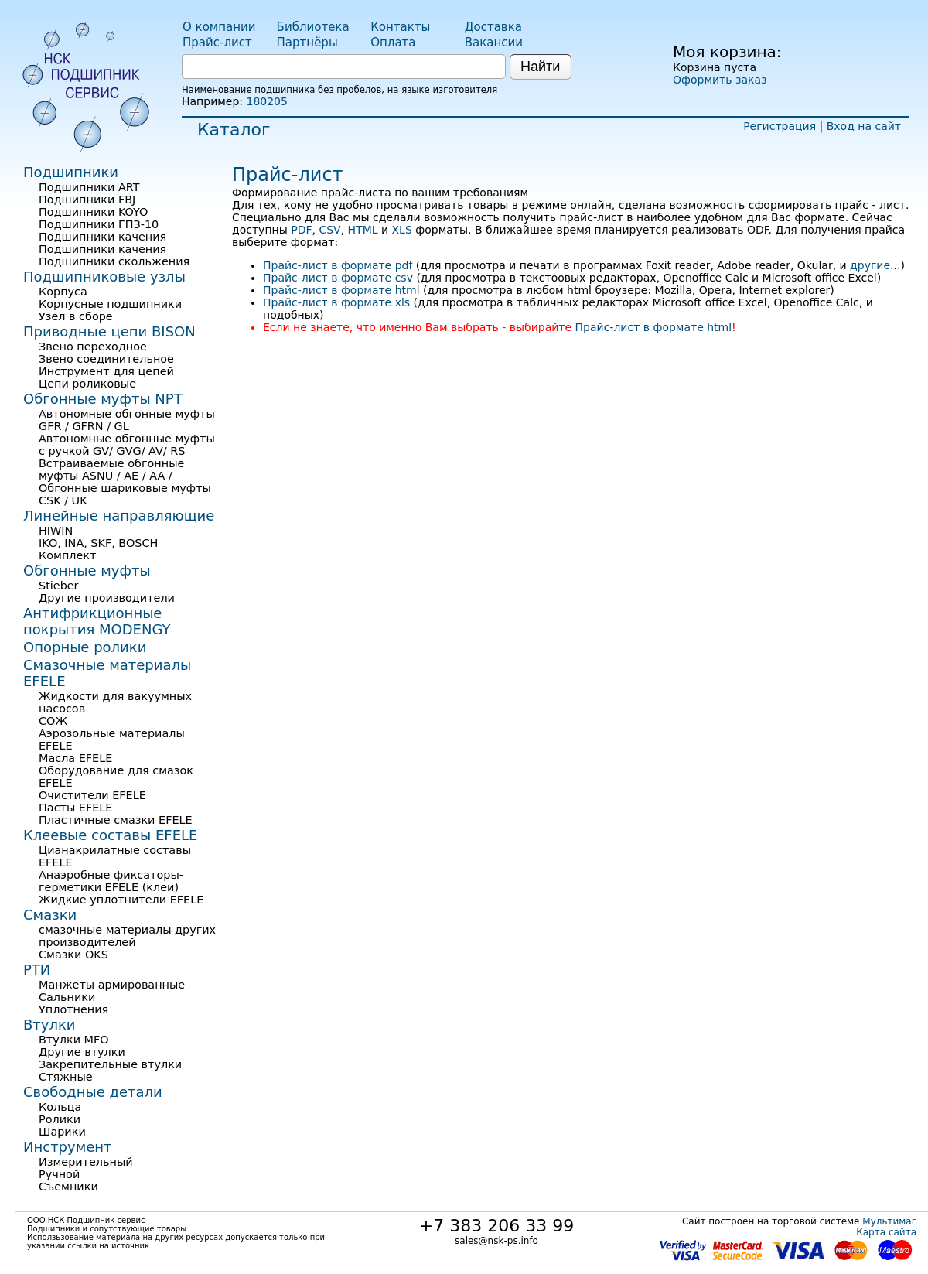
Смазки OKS (73, 954)
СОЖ (53, 721)
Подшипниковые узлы (104, 276)
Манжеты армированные (112, 985)
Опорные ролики (84, 647)
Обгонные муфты (87, 570)
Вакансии (494, 43)
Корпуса (63, 291)
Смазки (50, 915)
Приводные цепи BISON (109, 331)
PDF (301, 230)
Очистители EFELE (92, 795)
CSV (329, 230)
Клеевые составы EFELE (110, 835)
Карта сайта (886, 1232)
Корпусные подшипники (110, 304)
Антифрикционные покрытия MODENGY (96, 621)
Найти (540, 66)
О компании (219, 27)
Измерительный (86, 1162)
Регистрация (779, 126)
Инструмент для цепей (106, 371)
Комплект (67, 555)
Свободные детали (92, 1092)
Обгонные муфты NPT (103, 399)
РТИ (36, 969)
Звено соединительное (106, 359)
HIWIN (56, 530)
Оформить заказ (719, 79)
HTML (363, 230)
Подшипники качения (102, 237)
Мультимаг (889, 1221)
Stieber (59, 585)
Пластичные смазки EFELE (116, 820)
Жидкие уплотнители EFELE (121, 899)
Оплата (392, 43)
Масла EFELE (75, 758)
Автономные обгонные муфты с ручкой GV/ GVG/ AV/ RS (127, 444)
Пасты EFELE (75, 807)
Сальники (67, 997)
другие (870, 265)
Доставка (493, 27)
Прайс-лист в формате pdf (337, 265)
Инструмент (67, 1147)
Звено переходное (93, 346)
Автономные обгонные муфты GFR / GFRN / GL (127, 420)
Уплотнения (73, 1009)
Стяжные (66, 1077)
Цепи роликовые (87, 383)
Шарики (62, 1131)
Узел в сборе (76, 316)
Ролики (59, 1119)
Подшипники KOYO (93, 212)
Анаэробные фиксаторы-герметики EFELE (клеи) (111, 881)
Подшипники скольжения (114, 261)
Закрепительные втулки (110, 1064)
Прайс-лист (217, 43)
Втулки (49, 1024)
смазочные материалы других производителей (127, 936)
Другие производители (107, 598)
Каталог (233, 129)
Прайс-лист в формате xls (336, 302)
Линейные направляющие (118, 515)
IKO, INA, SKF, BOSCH (98, 543)
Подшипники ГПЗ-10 (99, 224)
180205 (266, 101)
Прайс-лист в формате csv (338, 278)
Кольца (60, 1107)
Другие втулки (82, 1052)
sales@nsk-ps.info (496, 1240)
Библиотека (313, 27)
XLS (402, 230)
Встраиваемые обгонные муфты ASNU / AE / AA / (111, 469)
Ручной (59, 1174)
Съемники (68, 1186)
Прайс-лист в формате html (341, 290)
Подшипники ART (89, 187)
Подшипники (70, 172)
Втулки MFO (74, 1039)
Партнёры (307, 43)
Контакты (400, 27)
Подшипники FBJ (87, 199)
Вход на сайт (864, 126)
